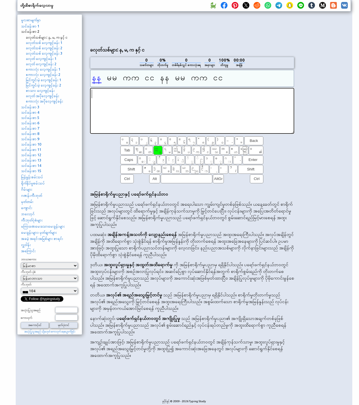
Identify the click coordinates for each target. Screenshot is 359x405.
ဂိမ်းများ (26, 189)
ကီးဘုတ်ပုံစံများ (32, 220)
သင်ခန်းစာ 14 (31, 165)
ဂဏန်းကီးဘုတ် (31, 195)
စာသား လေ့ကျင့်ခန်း (40, 90)
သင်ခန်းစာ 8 (30, 133)
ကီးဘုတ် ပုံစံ (28, 271)
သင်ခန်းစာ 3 (30, 107)
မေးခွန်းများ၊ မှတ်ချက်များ (39, 232)
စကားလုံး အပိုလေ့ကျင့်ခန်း (44, 101)
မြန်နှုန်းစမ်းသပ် (32, 177)
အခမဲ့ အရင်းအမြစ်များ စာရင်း (42, 238)
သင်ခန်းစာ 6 (30, 123)
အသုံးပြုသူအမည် (30, 310)
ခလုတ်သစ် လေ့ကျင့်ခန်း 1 (44, 43)
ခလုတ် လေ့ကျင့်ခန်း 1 (41, 58)
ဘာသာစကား (28, 259)
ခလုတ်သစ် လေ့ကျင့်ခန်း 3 (44, 53)
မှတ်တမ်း (27, 201)
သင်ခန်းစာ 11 (31, 149)
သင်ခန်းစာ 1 (30, 26)
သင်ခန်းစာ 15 (31, 171)
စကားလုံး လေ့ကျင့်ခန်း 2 (43, 74)
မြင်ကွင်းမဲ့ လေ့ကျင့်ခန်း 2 (43, 85)
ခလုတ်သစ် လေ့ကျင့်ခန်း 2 (44, 48)
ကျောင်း (26, 208)
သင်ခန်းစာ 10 (31, 144)
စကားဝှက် (26, 317)
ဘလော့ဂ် (27, 214)
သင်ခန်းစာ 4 (30, 112)
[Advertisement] (192, 28)
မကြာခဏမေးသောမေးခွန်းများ (43, 226)
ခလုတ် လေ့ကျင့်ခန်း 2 (41, 64)
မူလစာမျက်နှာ (31, 20)
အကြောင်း (28, 251)
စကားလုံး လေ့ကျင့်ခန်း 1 (43, 69)
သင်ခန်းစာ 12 (31, 155)
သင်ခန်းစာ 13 (31, 160)
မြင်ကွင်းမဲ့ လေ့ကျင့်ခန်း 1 (43, 80)
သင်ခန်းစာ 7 (30, 128)
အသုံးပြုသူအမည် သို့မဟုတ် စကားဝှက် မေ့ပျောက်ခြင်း (49, 331)
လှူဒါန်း (26, 245)
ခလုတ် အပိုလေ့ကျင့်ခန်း (42, 96)
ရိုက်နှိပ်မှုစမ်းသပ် (33, 183)
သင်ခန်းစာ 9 (30, 139)
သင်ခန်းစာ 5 (30, 118)
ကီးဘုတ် (26, 284)
